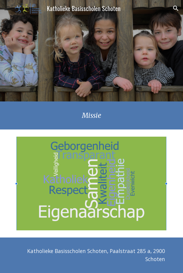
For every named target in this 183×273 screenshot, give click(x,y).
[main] (91, 115)
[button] (7, 8)
